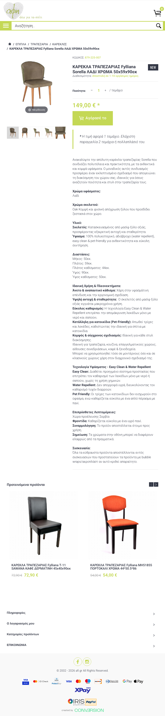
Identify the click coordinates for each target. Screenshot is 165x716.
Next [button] (156, 484)
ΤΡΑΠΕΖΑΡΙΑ (39, 44)
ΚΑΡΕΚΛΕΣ (59, 44)
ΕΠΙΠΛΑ (21, 44)
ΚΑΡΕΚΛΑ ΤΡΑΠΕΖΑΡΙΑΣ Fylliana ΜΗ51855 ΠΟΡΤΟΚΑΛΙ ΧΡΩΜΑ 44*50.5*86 (121, 567)
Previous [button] (151, 484)
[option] (43, 537)
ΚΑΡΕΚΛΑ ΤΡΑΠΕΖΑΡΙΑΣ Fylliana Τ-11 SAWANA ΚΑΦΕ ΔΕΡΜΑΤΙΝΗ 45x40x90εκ (41, 567)
